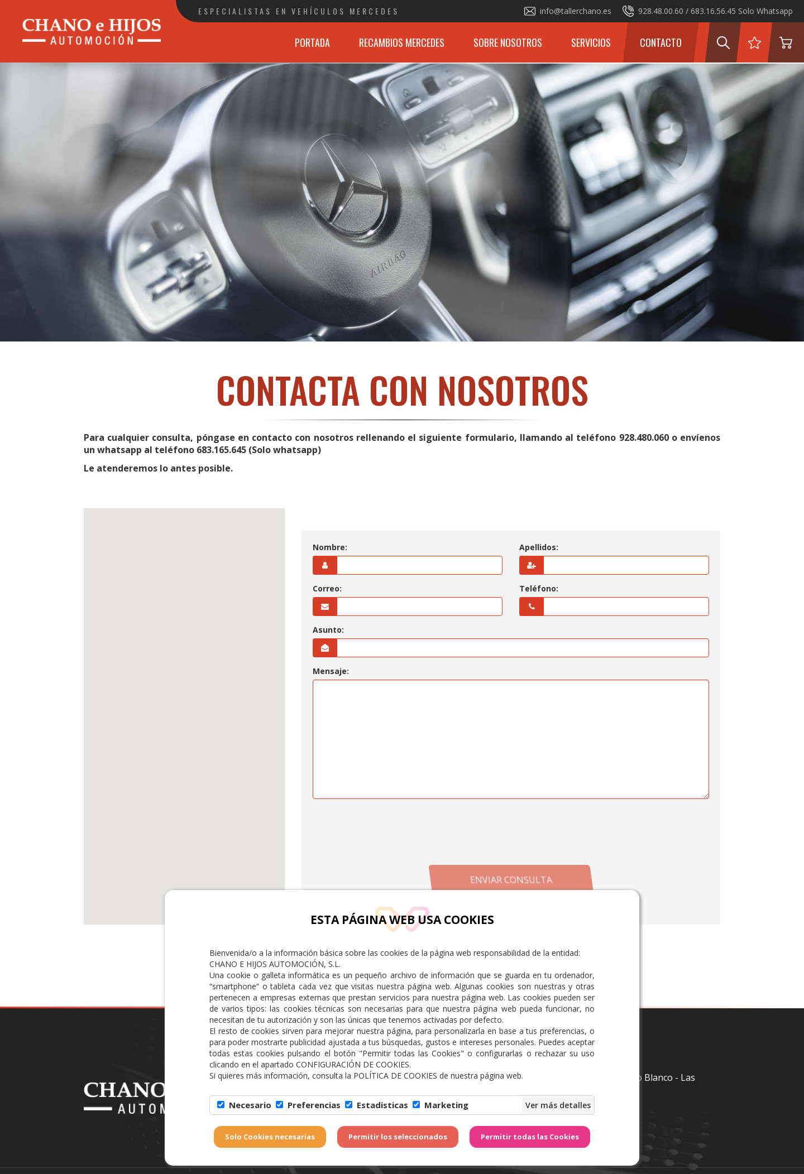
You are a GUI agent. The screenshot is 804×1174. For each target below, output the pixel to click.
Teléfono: (538, 588)
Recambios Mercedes (401, 42)
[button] (184, 706)
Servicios (591, 42)
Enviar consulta (511, 880)
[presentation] (511, 832)
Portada (312, 42)
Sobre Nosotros (507, 42)
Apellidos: (538, 547)
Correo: (327, 588)
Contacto (661, 42)
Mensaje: (331, 671)
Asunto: (328, 629)
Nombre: (330, 547)
